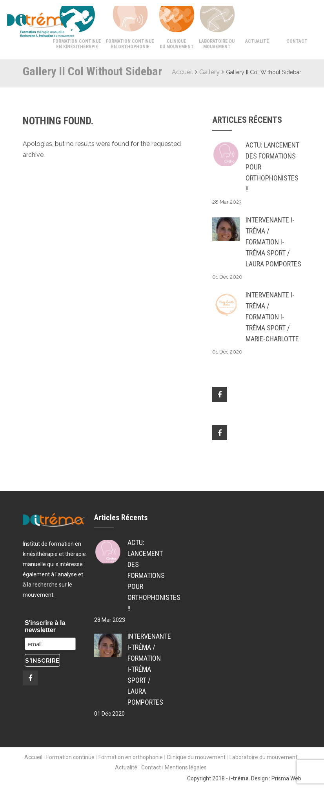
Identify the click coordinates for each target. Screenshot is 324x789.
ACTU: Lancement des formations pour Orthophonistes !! (272, 167)
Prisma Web (286, 778)
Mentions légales (186, 767)
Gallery (209, 72)
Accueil (182, 72)
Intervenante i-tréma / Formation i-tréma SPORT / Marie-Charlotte (272, 317)
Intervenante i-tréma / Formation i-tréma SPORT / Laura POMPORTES (273, 242)
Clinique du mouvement (177, 43)
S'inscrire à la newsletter (45, 626)
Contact (297, 41)
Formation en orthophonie (130, 757)
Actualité (257, 41)
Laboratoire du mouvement (217, 43)
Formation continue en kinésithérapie (77, 43)
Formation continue (70, 757)
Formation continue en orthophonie (130, 43)
